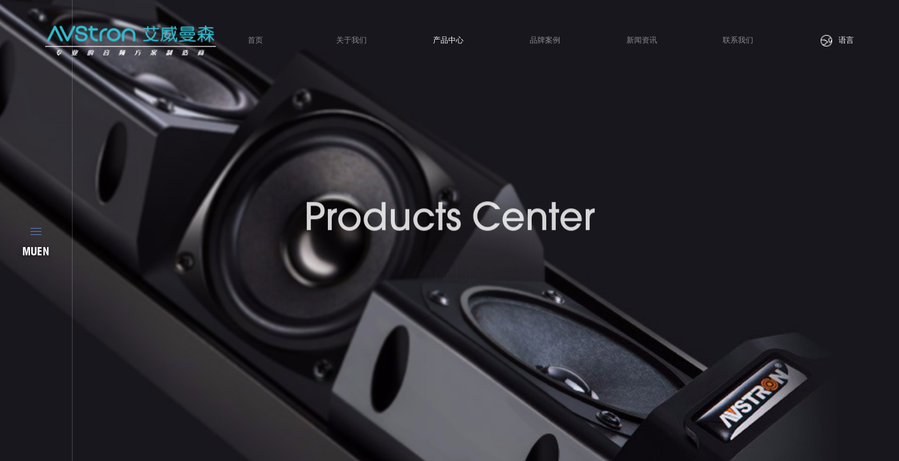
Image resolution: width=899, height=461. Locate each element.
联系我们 (738, 40)
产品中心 (448, 40)
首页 (255, 40)
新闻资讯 (642, 40)
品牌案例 (545, 40)
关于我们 (351, 40)
